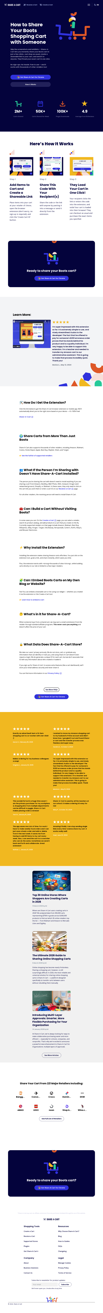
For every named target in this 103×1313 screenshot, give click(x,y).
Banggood (21, 1096)
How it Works (30, 84)
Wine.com (83, 1110)
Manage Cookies (64, 1263)
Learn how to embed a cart (33, 600)
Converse (37, 1096)
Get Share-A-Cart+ (31, 1251)
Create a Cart (46, 5)
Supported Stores (31, 1241)
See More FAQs (52, 690)
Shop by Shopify (70, 1110)
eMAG (21, 1110)
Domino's (67, 1096)
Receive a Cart (30, 5)
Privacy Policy (55, 673)
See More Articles (51, 1055)
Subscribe (65, 1284)
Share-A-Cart (26, 417)
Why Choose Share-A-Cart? (68, 1231)
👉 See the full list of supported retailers (35, 455)
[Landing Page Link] (12, 4)
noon (51, 1110)
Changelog (62, 1251)
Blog (60, 1236)
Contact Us (28, 1273)
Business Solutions (31, 1268)
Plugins (26, 1246)
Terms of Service (64, 1273)
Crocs (51, 1096)
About (26, 1263)
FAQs (60, 1246)
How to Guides (64, 1241)
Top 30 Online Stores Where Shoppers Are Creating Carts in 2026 (50, 898)
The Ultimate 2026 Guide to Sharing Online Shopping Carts (51, 957)
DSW (82, 1096)
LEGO (36, 1110)
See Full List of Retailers (51, 1119)
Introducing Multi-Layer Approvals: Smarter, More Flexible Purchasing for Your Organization (49, 1020)
